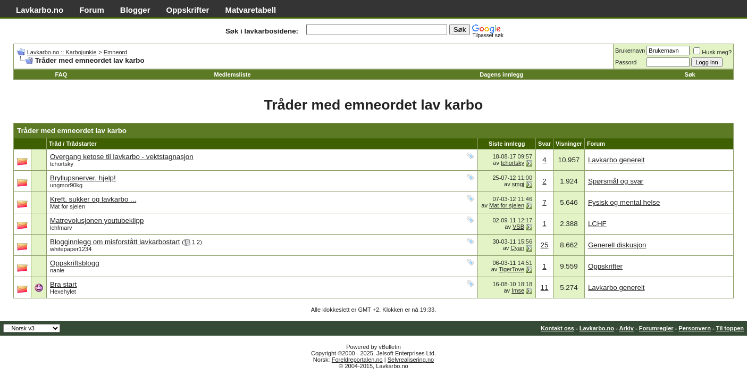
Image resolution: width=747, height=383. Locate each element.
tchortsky (61, 164)
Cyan (517, 248)
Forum (91, 9)
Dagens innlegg (501, 74)
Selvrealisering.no (411, 359)
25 (545, 245)
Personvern (694, 328)
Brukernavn (630, 50)
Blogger (135, 9)
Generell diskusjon (617, 245)
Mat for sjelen (67, 206)
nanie (57, 270)
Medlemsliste (232, 74)
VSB (518, 226)
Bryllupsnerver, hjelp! (83, 178)
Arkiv (626, 328)
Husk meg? (712, 52)
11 (545, 288)
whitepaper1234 (70, 249)
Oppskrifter (187, 9)
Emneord (116, 52)
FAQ (61, 74)
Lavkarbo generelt (616, 160)
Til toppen (730, 328)
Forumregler (656, 328)
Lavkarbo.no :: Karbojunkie (62, 52)
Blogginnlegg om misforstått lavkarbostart (115, 242)
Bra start (63, 284)
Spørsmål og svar (615, 181)
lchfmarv (61, 227)
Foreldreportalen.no (357, 359)
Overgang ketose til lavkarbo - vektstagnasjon (122, 157)
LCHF (597, 224)
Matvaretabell (250, 9)
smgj (518, 184)
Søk (690, 74)
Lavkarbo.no (39, 9)
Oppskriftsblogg (74, 263)
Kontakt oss (557, 328)
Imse (517, 290)
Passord (625, 62)
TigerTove (511, 269)
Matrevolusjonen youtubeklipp (97, 220)
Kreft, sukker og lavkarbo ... (93, 199)
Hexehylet (63, 291)
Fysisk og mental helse (624, 202)
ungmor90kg (66, 185)
